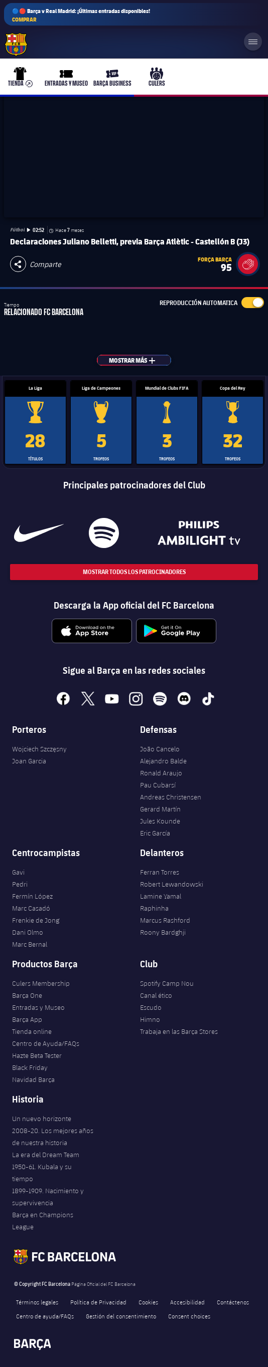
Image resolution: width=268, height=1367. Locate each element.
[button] (248, 264)
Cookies (148, 1301)
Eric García (155, 833)
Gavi (18, 872)
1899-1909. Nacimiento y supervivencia (48, 1197)
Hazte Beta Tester (37, 1055)
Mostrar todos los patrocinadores (134, 572)
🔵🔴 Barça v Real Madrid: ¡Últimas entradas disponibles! (81, 15)
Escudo (151, 1007)
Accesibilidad (187, 1301)
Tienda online (32, 1031)
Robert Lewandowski (171, 884)
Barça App (27, 1019)
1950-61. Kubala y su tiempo (42, 1173)
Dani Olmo (27, 932)
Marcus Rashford (165, 920)
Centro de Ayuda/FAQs (45, 1043)
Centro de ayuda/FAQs (45, 1315)
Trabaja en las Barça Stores (179, 1031)
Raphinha (154, 908)
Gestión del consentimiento (121, 1315)
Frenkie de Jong (35, 920)
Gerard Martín (160, 809)
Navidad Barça (33, 1079)
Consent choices (189, 1315)
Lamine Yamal (160, 896)
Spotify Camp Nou (167, 983)
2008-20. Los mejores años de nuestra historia (52, 1137)
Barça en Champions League (42, 1221)
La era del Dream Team (45, 1155)
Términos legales (37, 1301)
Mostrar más (138, 360)
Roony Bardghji (163, 932)
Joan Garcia (29, 761)
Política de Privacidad (98, 1301)
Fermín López (32, 896)
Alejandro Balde (163, 761)
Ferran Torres (159, 872)
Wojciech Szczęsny (39, 749)
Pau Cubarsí (158, 785)
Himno (150, 1019)
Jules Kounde (160, 821)
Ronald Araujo (161, 773)
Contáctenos (233, 1301)
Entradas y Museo (38, 1007)
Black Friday (30, 1067)
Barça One (27, 995)
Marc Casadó (31, 908)
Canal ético (156, 995)
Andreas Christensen (170, 797)
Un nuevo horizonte (41, 1119)
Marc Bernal (29, 944)
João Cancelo (160, 749)
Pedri (20, 884)
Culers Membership (41, 983)
